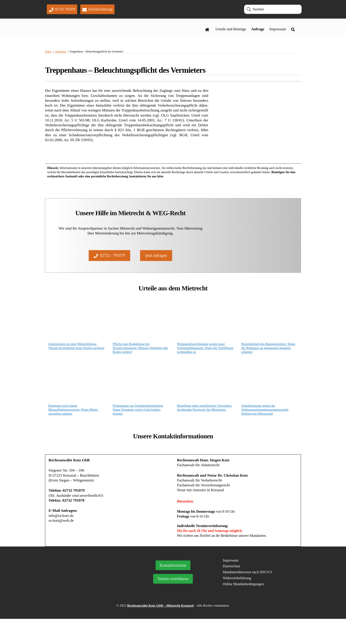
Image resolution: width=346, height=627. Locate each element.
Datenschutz (231, 574)
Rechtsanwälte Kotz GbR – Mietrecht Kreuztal (160, 613)
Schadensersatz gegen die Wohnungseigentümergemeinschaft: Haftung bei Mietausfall (265, 415)
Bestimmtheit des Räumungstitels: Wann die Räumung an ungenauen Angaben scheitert (268, 353)
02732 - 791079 (109, 259)
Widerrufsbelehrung (237, 586)
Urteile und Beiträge (230, 30)
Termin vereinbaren (172, 587)
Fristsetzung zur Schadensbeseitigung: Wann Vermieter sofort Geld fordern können (138, 415)
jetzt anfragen (156, 259)
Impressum (277, 30)
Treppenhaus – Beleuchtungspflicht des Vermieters (125, 72)
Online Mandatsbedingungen (243, 592)
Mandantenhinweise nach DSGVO (247, 580)
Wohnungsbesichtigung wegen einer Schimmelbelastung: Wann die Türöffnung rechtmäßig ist (205, 353)
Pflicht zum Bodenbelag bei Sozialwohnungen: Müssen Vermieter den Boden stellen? (140, 353)
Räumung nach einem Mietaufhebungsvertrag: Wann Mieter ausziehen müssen (73, 415)
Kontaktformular (173, 573)
